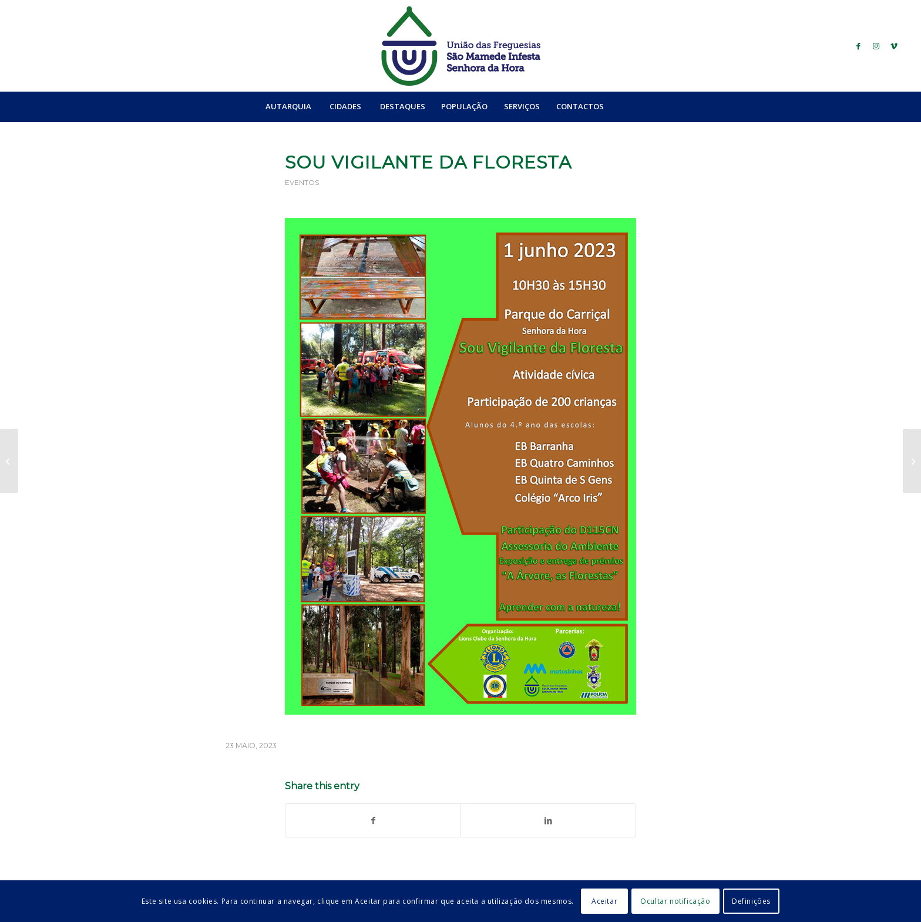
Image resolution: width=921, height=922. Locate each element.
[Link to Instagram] (876, 46)
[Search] (637, 106)
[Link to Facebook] (859, 46)
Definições (751, 901)
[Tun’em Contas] (912, 461)
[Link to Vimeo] (894, 46)
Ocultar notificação (675, 901)
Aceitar (604, 901)
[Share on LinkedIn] (548, 820)
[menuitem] (288, 106)
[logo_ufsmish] (460, 46)
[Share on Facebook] (372, 820)
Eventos (302, 182)
